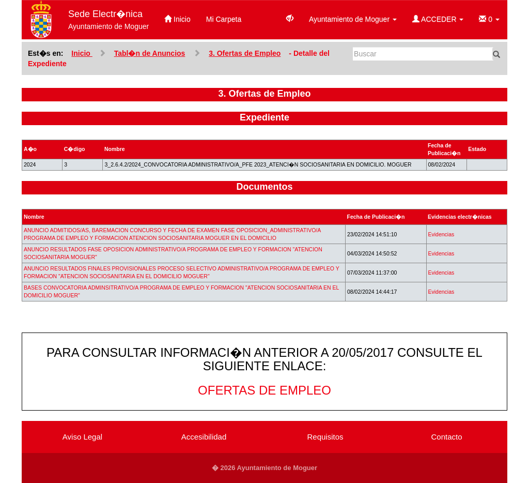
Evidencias (441, 234)
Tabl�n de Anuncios (149, 53)
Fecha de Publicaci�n (376, 217)
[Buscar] (423, 54)
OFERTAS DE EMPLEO (264, 390)
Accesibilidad (204, 436)
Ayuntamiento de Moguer (353, 19)
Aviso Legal (82, 436)
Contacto (446, 436)
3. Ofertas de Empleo (245, 53)
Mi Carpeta (223, 19)
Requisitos (325, 436)
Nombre (34, 217)
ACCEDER (437, 19)
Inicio (177, 19)
